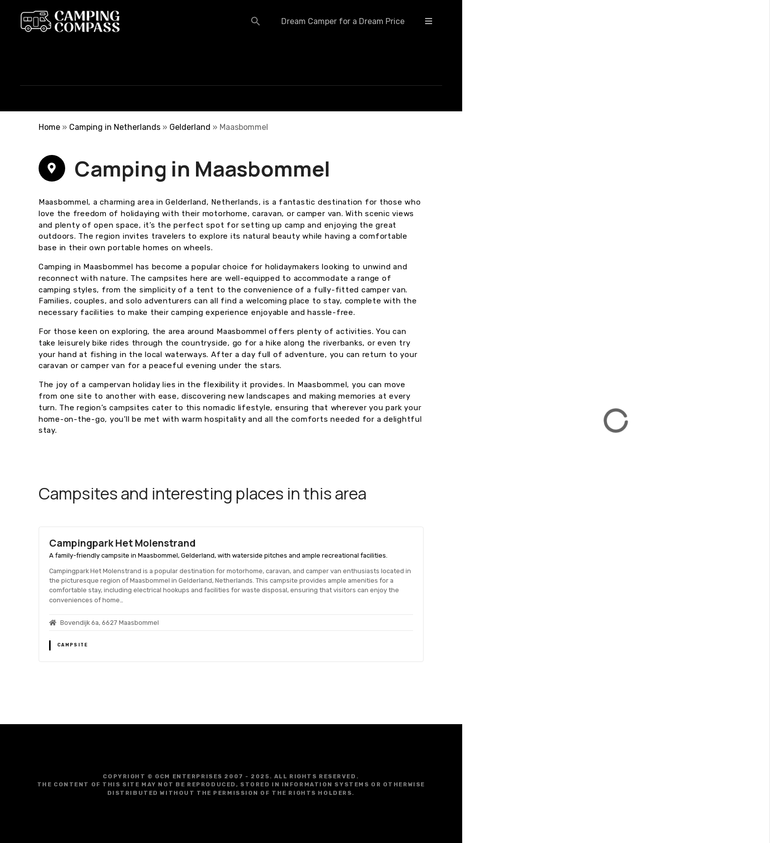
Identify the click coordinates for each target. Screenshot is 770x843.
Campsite (72, 644)
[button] (256, 21)
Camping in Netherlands (114, 127)
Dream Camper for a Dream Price (343, 21)
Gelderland (190, 127)
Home (49, 127)
